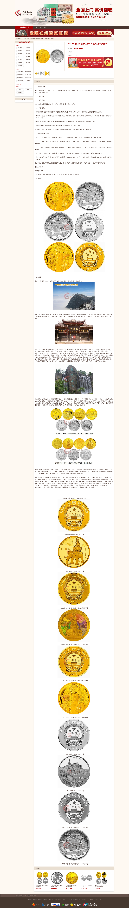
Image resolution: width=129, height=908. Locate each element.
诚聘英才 (35, 899)
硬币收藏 (18, 84)
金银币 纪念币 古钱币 (24, 42)
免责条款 (30, 899)
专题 (40, 27)
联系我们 (45, 899)
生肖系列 (28, 47)
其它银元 (20, 92)
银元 (20, 89)
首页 (35, 27)
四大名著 (20, 53)
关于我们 (40, 899)
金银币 (17, 45)
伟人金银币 (20, 56)
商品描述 (38, 81)
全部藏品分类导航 (24, 27)
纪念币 (17, 69)
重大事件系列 (20, 77)
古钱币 (17, 86)
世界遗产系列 (20, 74)
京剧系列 (20, 50)
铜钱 (28, 89)
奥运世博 (28, 56)
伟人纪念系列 (28, 74)
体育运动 (28, 62)
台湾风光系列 (20, 80)
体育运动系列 (28, 77)
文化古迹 (20, 59)
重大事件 (26, 38)
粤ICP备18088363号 (75, 899)
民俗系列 (28, 59)
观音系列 (20, 62)
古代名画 (20, 65)
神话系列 (28, 50)
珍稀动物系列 (28, 71)
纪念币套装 (28, 80)
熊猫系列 (20, 47)
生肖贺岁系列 (20, 71)
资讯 (45, 27)
